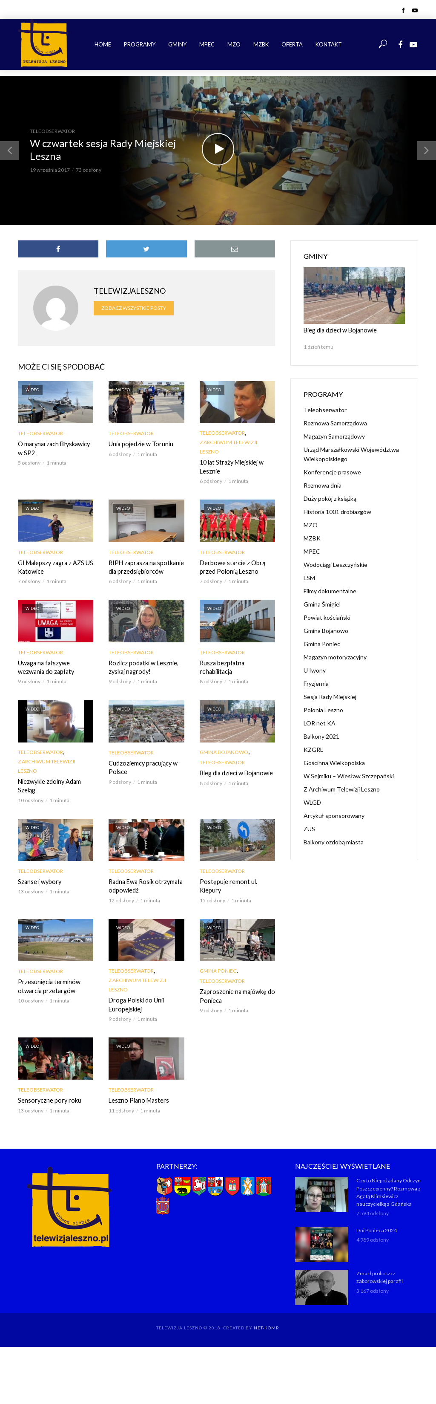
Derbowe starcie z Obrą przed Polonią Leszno (231, 567)
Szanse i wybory (39, 880)
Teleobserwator (52, 131)
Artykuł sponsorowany (334, 815)
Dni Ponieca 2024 (376, 1228)
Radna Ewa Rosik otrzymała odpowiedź (145, 885)
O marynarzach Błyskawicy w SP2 (53, 448)
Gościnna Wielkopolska (334, 762)
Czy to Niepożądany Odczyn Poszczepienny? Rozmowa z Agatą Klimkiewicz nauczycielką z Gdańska (388, 1190)
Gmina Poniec (218, 969)
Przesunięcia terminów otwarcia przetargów (48, 984)
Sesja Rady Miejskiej (330, 696)
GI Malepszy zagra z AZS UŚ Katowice (55, 567)
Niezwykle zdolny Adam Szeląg (49, 785)
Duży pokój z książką (330, 498)
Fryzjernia (316, 683)
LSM (309, 577)
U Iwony (315, 669)
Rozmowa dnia (322, 484)
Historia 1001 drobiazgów (337, 511)
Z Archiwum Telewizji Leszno (228, 447)
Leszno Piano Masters (138, 1098)
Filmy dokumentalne (330, 590)
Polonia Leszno (323, 709)
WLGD (312, 802)
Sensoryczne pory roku (48, 1098)
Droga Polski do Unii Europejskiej (135, 1003)
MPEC (207, 44)
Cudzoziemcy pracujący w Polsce (142, 766)
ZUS (309, 828)
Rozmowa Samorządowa (335, 422)
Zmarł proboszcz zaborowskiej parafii (379, 1275)
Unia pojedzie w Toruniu (140, 444)
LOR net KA (320, 722)
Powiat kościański (327, 617)
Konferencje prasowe (332, 471)
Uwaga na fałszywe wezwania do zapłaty (45, 666)
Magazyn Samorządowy (334, 435)
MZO (234, 44)
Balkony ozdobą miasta (334, 841)
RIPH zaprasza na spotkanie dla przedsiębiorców (145, 567)
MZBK (261, 44)
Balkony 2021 (321, 736)
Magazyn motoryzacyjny (335, 656)
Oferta (292, 44)
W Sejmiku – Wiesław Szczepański (349, 775)
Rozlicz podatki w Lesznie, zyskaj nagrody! (142, 666)
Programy (139, 44)
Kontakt (329, 44)
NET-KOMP (266, 1325)
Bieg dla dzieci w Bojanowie (236, 772)
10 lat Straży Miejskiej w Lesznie (231, 466)
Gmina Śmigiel (322, 603)
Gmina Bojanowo (224, 751)
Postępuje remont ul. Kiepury (227, 885)
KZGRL (313, 749)
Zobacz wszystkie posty (133, 308)
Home (103, 44)
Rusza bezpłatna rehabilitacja (222, 666)
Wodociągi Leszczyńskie (335, 564)
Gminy (177, 44)
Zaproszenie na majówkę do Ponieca (236, 994)
